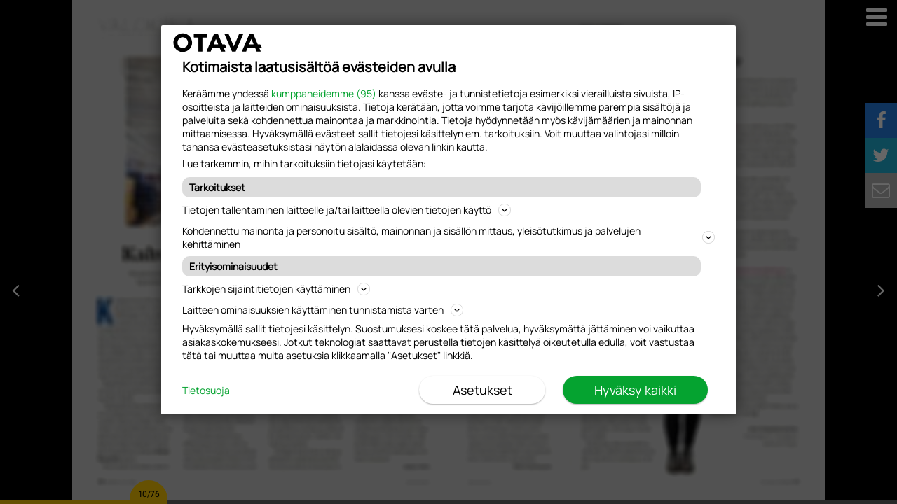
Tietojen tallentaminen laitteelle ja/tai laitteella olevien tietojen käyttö (346, 209)
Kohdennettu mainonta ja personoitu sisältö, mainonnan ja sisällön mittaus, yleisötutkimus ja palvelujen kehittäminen (448, 237)
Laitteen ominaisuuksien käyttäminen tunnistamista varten (322, 309)
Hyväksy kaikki (635, 390)
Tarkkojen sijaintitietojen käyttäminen (276, 288)
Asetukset (482, 390)
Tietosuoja (206, 390)
